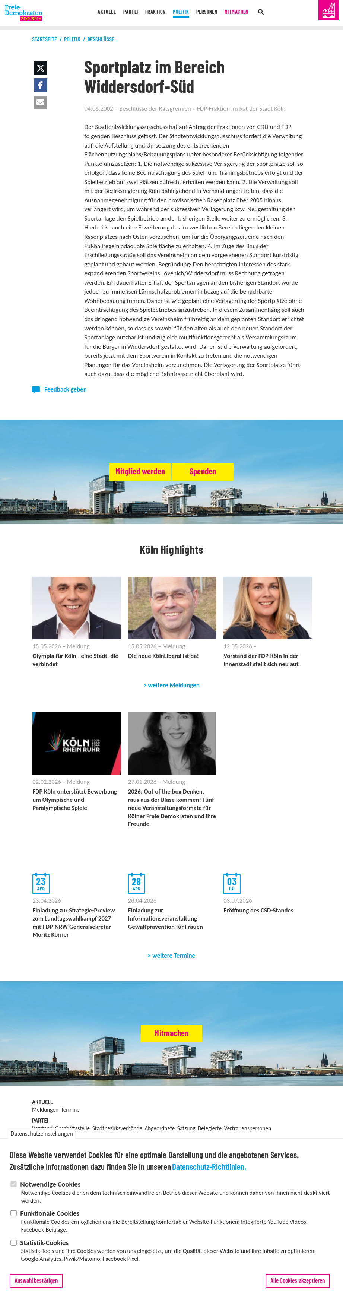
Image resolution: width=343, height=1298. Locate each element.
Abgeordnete (159, 1131)
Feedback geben (65, 389)
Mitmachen (244, 13)
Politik (181, 13)
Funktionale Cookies (49, 1216)
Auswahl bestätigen (36, 1284)
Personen (210, 13)
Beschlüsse (101, 39)
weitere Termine (173, 959)
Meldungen (45, 1113)
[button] (40, 68)
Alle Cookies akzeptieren (297, 1284)
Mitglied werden (123, 472)
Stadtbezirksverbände (117, 1131)
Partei (125, 13)
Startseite (44, 39)
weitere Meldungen (174, 686)
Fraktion (152, 13)
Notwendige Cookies (50, 1187)
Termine (70, 1113)
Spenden (220, 472)
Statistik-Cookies (44, 1245)
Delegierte (210, 1131)
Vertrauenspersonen (247, 1131)
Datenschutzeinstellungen (41, 1136)
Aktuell (98, 13)
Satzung (186, 1131)
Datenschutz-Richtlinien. (209, 1170)
